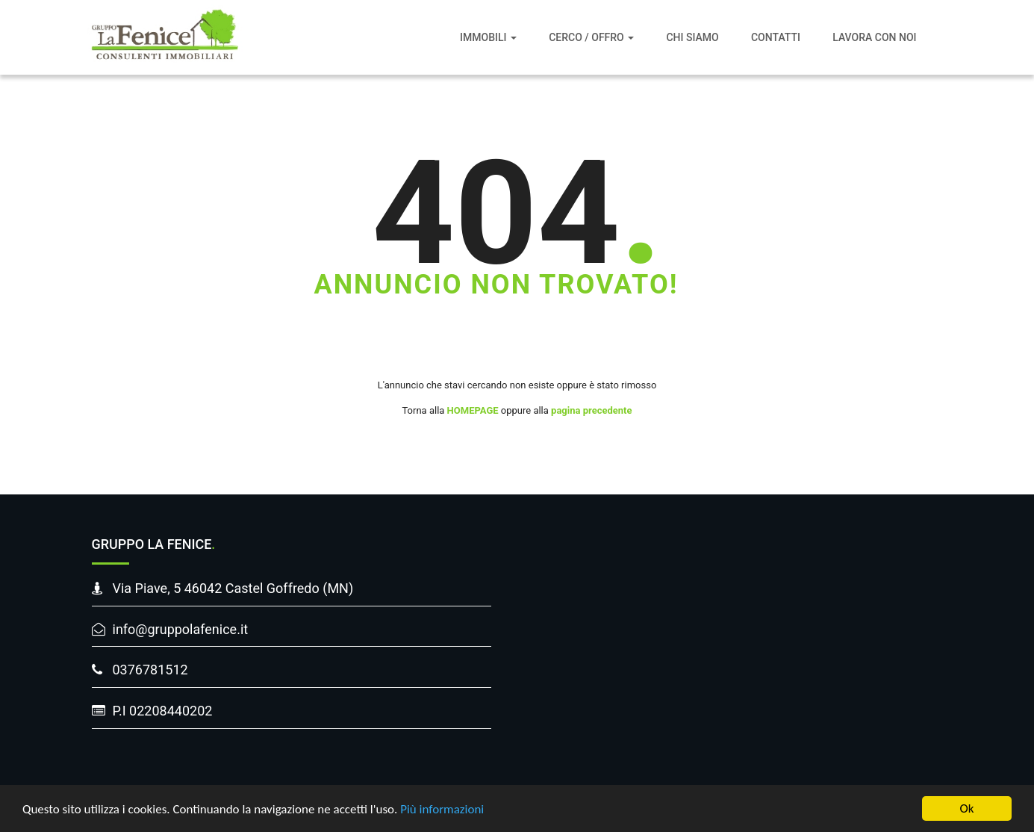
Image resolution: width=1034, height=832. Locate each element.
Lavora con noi (874, 37)
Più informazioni (442, 810)
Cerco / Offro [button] (591, 37)
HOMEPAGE (473, 410)
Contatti (775, 37)
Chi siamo (692, 37)
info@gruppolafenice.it (181, 629)
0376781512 (150, 669)
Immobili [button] (488, 37)
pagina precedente (591, 410)
